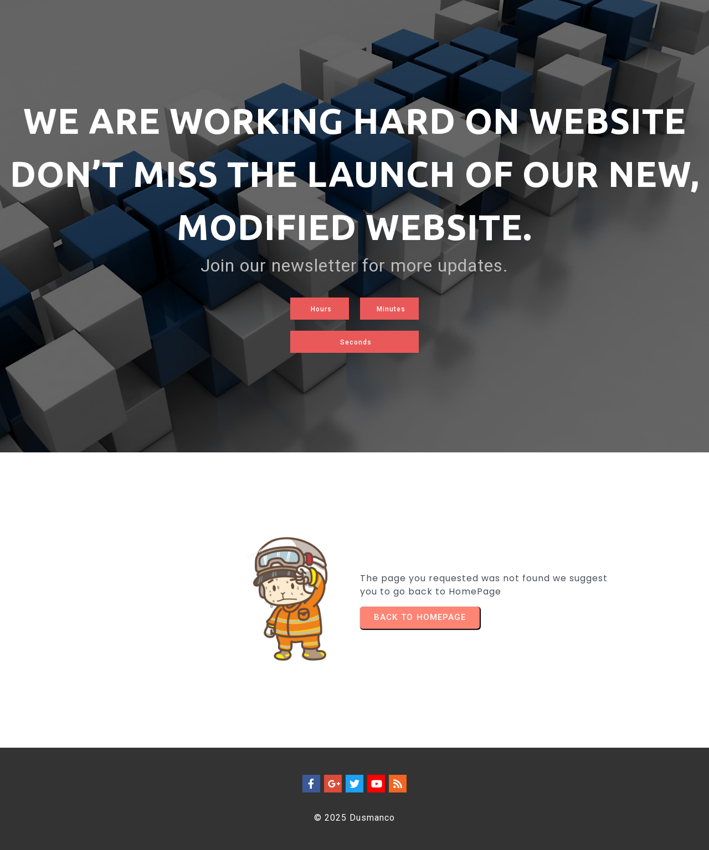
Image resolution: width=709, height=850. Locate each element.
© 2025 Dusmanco (354, 817)
